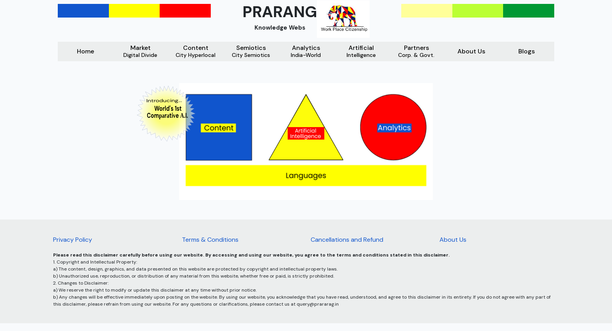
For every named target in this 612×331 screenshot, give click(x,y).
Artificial (361, 51)
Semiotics (251, 51)
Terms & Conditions (210, 239)
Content (195, 51)
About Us (471, 51)
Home (85, 51)
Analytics (306, 51)
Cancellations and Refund (347, 239)
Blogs (526, 51)
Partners (416, 51)
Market (140, 51)
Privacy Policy (72, 239)
